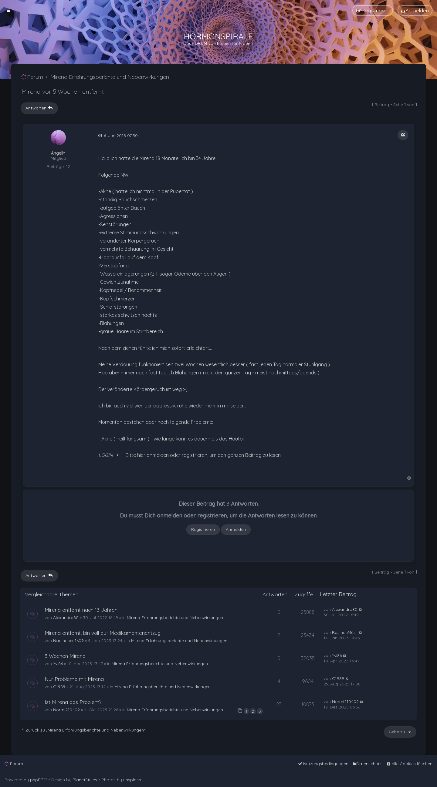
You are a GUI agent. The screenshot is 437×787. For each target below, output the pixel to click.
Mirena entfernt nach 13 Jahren (81, 610)
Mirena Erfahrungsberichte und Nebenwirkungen (175, 617)
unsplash (132, 779)
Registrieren (203, 529)
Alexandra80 (66, 617)
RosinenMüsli (344, 632)
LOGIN (105, 455)
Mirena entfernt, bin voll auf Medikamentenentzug (103, 633)
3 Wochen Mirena (65, 656)
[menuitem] (415, 10)
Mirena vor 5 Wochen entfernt (63, 91)
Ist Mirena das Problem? (73, 702)
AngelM (58, 153)
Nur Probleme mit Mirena (74, 679)
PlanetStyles (85, 779)
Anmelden (236, 529)
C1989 (59, 686)
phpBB (36, 779)
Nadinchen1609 (68, 640)
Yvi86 (58, 663)
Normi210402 (66, 709)
